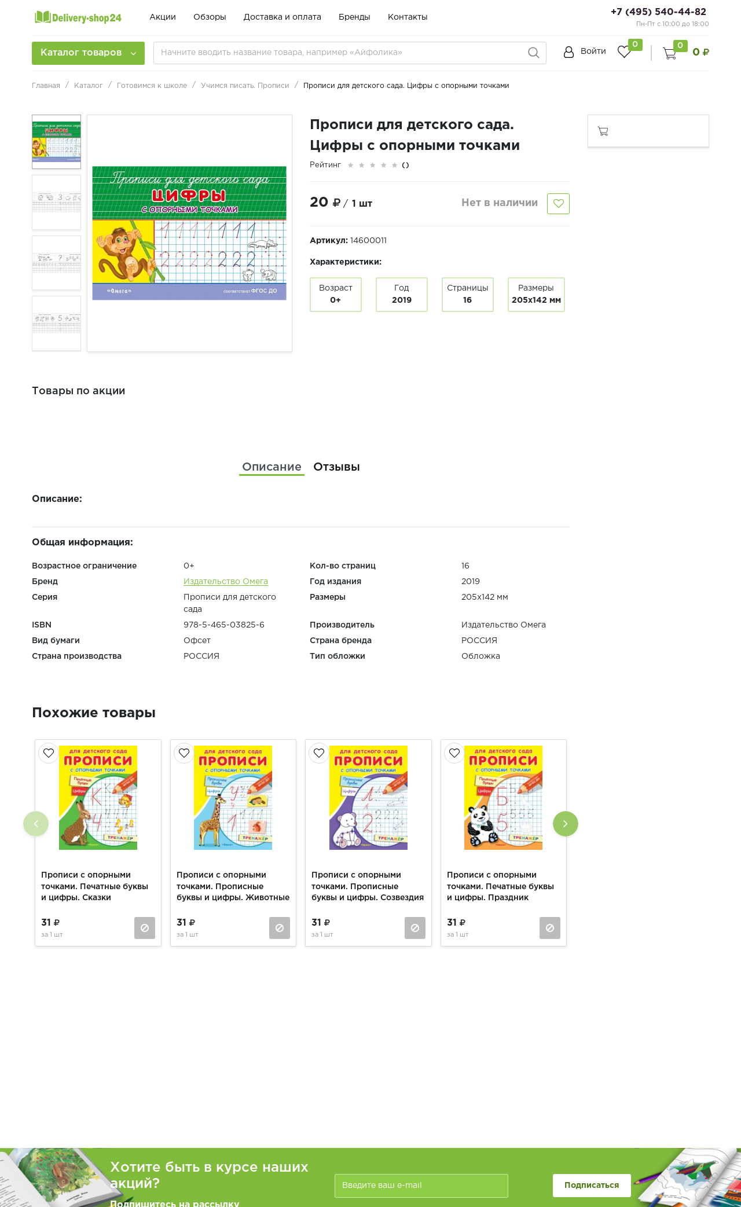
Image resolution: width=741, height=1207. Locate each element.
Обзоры (209, 17)
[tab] (271, 467)
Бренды (354, 17)
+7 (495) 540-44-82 (658, 12)
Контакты (408, 17)
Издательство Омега (226, 581)
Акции (162, 17)
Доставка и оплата (282, 17)
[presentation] (36, 824)
